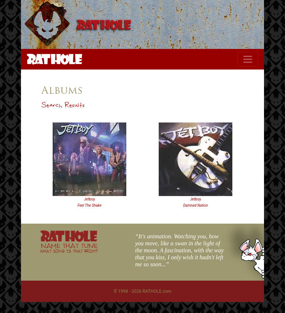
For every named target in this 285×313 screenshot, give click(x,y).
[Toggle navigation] (248, 59)
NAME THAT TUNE (69, 247)
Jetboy (89, 199)
